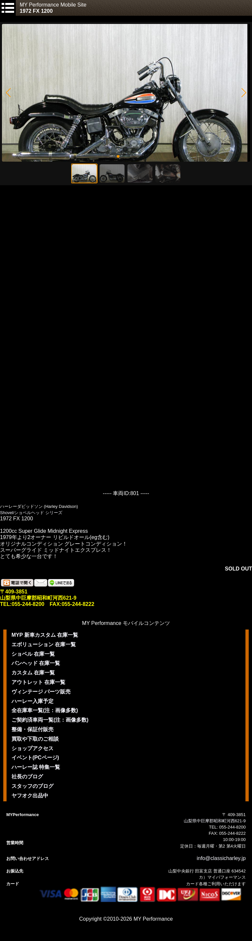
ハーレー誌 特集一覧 (35, 767)
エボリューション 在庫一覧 (43, 644)
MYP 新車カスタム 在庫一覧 (44, 635)
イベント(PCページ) (35, 757)
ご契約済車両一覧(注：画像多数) (50, 720)
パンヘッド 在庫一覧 (35, 663)
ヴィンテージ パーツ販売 (41, 691)
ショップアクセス (32, 748)
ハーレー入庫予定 (32, 701)
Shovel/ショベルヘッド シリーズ (31, 512)
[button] (8, 92)
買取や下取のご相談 (35, 739)
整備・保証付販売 (32, 729)
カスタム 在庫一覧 (33, 672)
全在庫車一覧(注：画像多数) (44, 710)
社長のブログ (27, 776)
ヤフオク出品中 (29, 795)
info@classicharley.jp (221, 858)
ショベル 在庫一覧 (33, 654)
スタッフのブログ (32, 786)
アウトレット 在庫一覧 (38, 682)
